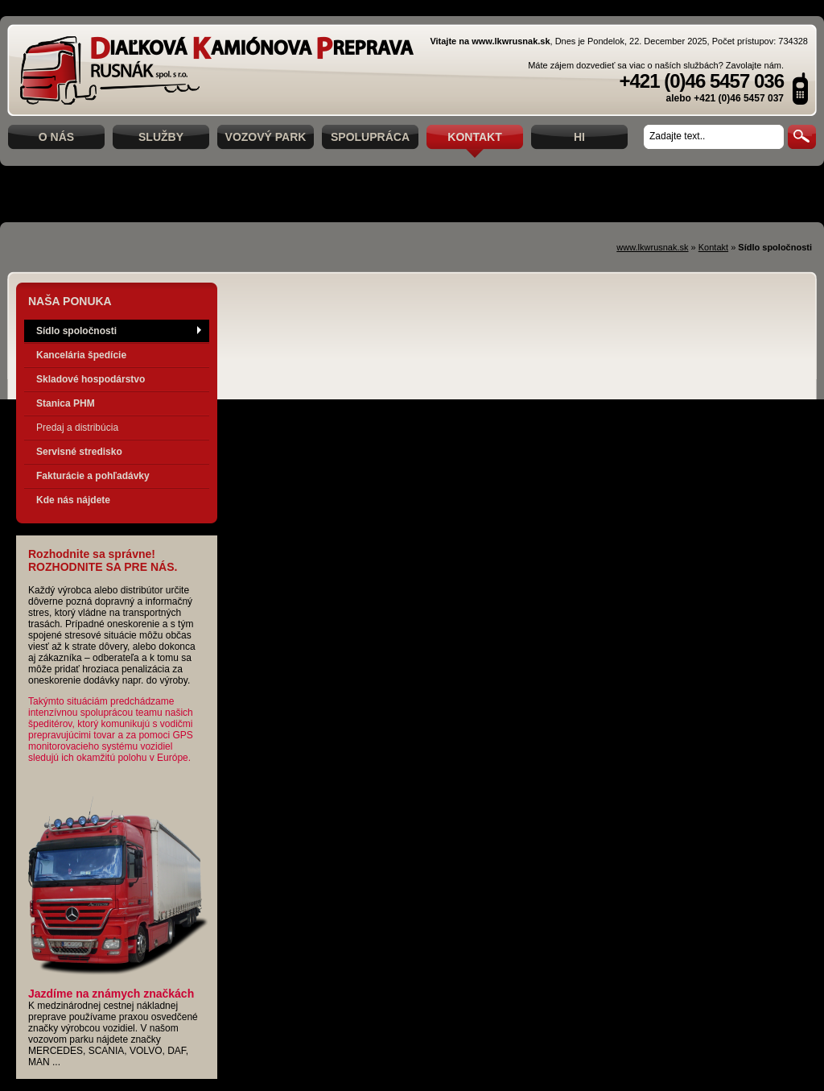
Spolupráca (370, 136)
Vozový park (266, 136)
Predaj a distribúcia (77, 427)
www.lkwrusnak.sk (652, 247)
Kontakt (474, 136)
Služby (160, 136)
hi (579, 136)
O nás (56, 136)
